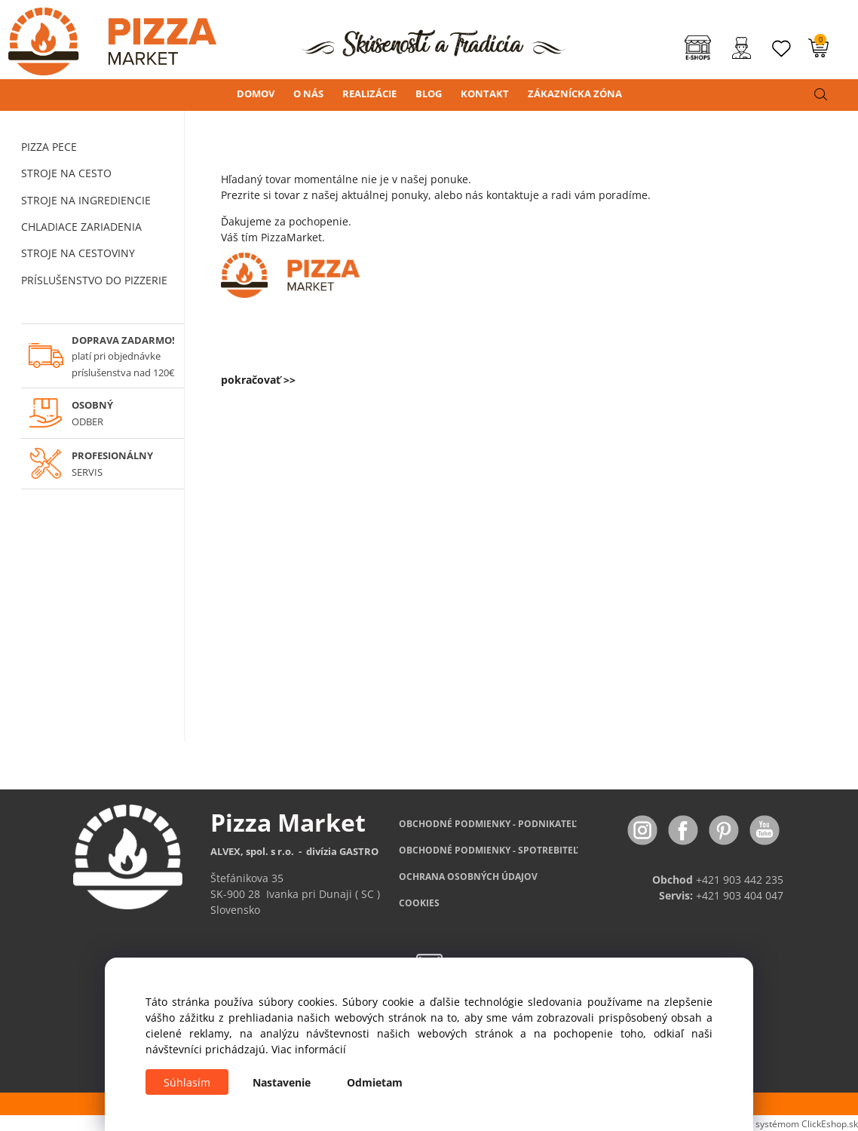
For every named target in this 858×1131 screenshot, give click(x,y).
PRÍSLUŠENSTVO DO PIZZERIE (94, 280)
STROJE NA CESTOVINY (78, 253)
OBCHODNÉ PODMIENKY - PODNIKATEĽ (488, 823)
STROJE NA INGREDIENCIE (86, 200)
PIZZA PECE (49, 146)
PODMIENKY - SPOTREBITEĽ (488, 850)
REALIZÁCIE (369, 93)
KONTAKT (485, 93)
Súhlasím (187, 1082)
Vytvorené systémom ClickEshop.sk (784, 1123)
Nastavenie (282, 1082)
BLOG (428, 93)
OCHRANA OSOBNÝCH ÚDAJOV (468, 876)
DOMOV (255, 93)
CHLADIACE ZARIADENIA (81, 226)
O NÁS (308, 93)
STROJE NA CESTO (66, 173)
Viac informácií (308, 1049)
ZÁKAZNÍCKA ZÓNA (575, 93)
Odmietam (375, 1082)
